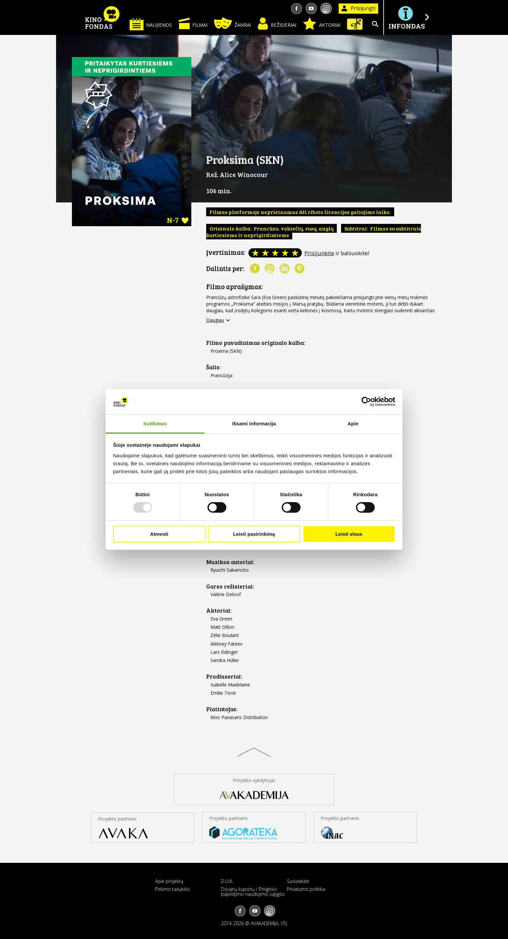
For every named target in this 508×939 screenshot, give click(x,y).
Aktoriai (321, 23)
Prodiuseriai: (224, 676)
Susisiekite (298, 881)
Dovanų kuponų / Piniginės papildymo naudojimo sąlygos (253, 891)
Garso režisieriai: (230, 586)
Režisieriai (277, 23)
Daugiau (215, 320)
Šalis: (213, 367)
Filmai (192, 23)
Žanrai (232, 23)
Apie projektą (169, 881)
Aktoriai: (219, 610)
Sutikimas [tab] (155, 423)
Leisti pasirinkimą (254, 534)
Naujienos (151, 23)
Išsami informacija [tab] (254, 423)
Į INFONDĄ (406, 17)
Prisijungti (358, 8)
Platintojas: (222, 709)
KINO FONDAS (102, 17)
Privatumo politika (306, 889)
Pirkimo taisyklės (172, 889)
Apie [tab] (353, 423)
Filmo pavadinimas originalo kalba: (255, 343)
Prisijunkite (319, 253)
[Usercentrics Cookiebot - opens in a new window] (366, 402)
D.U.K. (227, 881)
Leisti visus (349, 534)
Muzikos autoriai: (230, 562)
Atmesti (159, 534)
